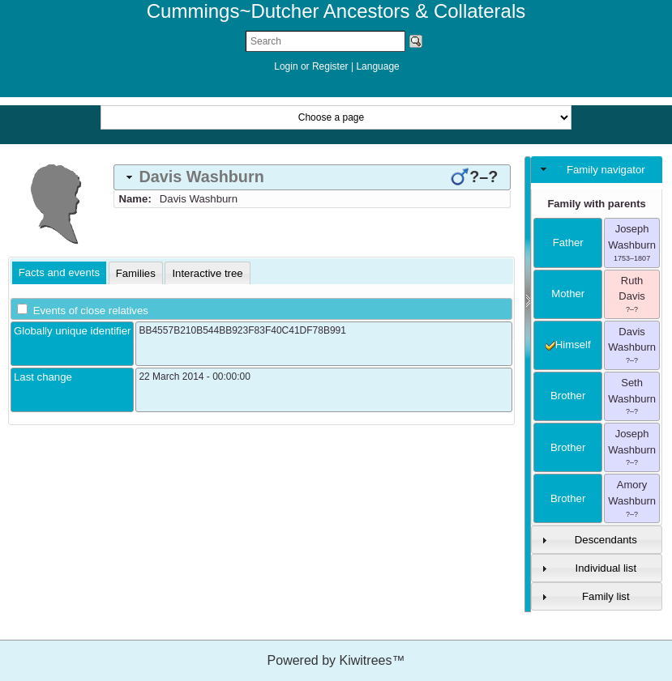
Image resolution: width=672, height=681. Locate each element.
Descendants (606, 540)
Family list (606, 596)
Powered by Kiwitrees (336, 660)
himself (568, 344)
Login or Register (312, 66)
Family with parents (596, 204)
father (568, 242)
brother (567, 395)
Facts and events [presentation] (59, 272)
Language (377, 66)
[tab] (312, 177)
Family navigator (606, 170)
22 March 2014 (171, 376)
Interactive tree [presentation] (207, 273)
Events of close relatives (90, 310)
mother (567, 293)
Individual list (606, 568)
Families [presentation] (136, 273)
